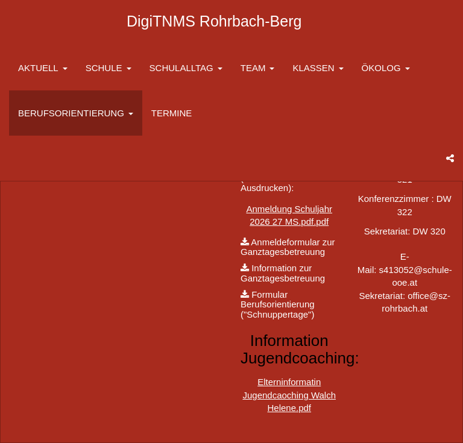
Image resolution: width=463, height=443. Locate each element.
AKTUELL (43, 68)
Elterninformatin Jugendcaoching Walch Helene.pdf (289, 395)
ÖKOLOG (386, 68)
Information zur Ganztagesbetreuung (283, 273)
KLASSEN (317, 68)
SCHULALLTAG (186, 68)
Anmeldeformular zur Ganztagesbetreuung (288, 247)
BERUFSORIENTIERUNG (75, 113)
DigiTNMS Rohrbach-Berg (214, 21)
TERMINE (171, 113)
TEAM (258, 68)
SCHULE (108, 68)
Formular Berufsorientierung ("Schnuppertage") (278, 304)
